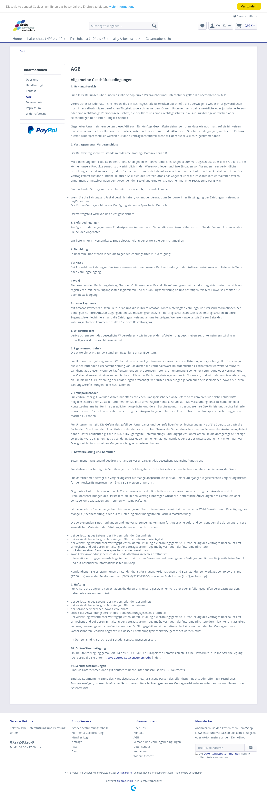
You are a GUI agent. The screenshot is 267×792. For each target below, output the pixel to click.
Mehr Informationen (122, 7)
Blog (74, 751)
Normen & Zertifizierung (88, 733)
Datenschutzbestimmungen (222, 753)
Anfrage (77, 742)
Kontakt (31, 91)
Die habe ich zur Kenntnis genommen (223, 755)
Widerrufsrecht (36, 113)
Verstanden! (249, 6)
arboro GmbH (125, 781)
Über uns (32, 79)
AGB (29, 96)
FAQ (74, 746)
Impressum (33, 108)
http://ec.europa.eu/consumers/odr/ (127, 657)
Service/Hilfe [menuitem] (243, 16)
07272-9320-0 (22, 742)
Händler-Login (35, 85)
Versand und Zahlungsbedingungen (157, 742)
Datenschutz (34, 102)
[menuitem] (123, 26)
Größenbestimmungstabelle (90, 728)
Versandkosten (125, 772)
